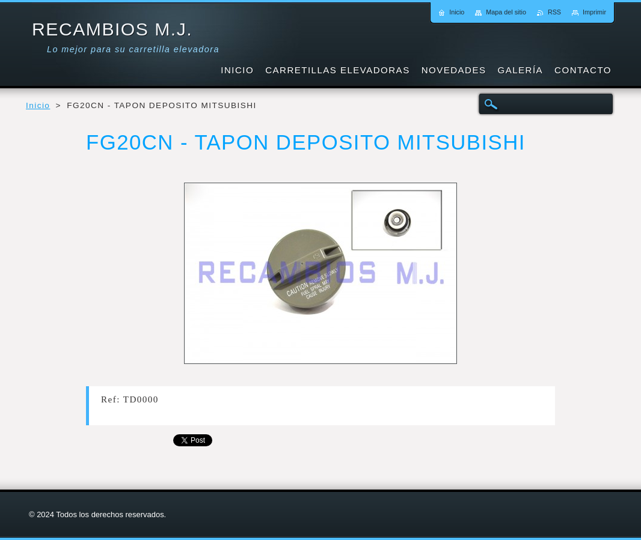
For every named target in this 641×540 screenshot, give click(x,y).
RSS (554, 12)
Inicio (38, 105)
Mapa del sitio (506, 12)
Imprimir (594, 12)
